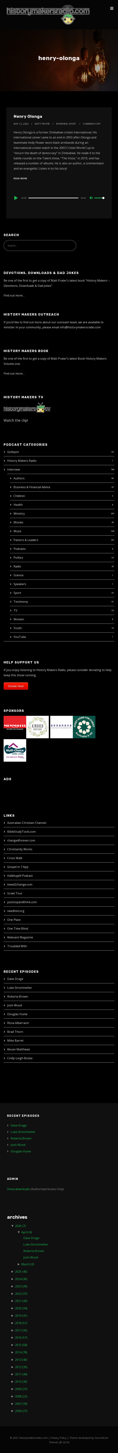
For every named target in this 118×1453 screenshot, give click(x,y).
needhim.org (15, 911)
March (27, 1264)
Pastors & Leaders (26, 540)
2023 (21, 1286)
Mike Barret (15, 1041)
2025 (21, 1272)
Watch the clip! (16, 420)
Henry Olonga (28, 116)
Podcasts (20, 549)
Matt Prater (42, 123)
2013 (21, 1360)
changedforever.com (21, 840)
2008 (21, 1396)
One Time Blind (17, 928)
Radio (17, 566)
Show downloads (18, 1189)
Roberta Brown (17, 996)
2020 (21, 1308)
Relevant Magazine (20, 937)
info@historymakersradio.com (80, 327)
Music (18, 531)
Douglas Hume (17, 1014)
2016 (21, 1338)
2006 (21, 1411)
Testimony (21, 602)
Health (18, 505)
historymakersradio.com (33, 1438)
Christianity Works (19, 849)
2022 (21, 1294)
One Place (14, 920)
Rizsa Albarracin (18, 1023)
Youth (18, 628)
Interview (13, 469)
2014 (21, 1352)
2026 (20, 1226)
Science (18, 575)
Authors (19, 478)
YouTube (20, 637)
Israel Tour (14, 893)
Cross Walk (14, 858)
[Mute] (91, 198)
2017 (21, 1330)
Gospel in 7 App (17, 867)
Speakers (20, 584)
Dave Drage (15, 979)
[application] (59, 197)
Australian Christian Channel (26, 823)
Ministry (19, 513)
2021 (21, 1301)
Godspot (13, 452)
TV (15, 610)
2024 (21, 1279)
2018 (21, 1323)
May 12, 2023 (21, 123)
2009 (21, 1389)
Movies (18, 522)
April (26, 1232)
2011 (21, 1374)
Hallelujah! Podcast (20, 876)
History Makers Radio (22, 461)
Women (19, 619)
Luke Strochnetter (19, 988)
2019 (21, 1316)
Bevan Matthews (18, 1049)
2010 (21, 1382)
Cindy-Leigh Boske (20, 1058)
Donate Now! (16, 686)
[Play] (15, 198)
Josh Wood (14, 1005)
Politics (18, 558)
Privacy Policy (58, 1438)
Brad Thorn (15, 1032)
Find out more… (14, 295)
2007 (21, 1404)
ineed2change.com (19, 884)
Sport (17, 593)
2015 (21, 1345)
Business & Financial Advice (32, 487)
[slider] (99, 201)
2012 (21, 1367)
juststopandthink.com (22, 902)
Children (19, 496)
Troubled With (17, 946)
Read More (20, 178)
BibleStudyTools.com (21, 832)
